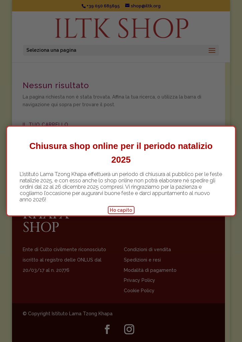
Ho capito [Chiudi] (121, 210)
